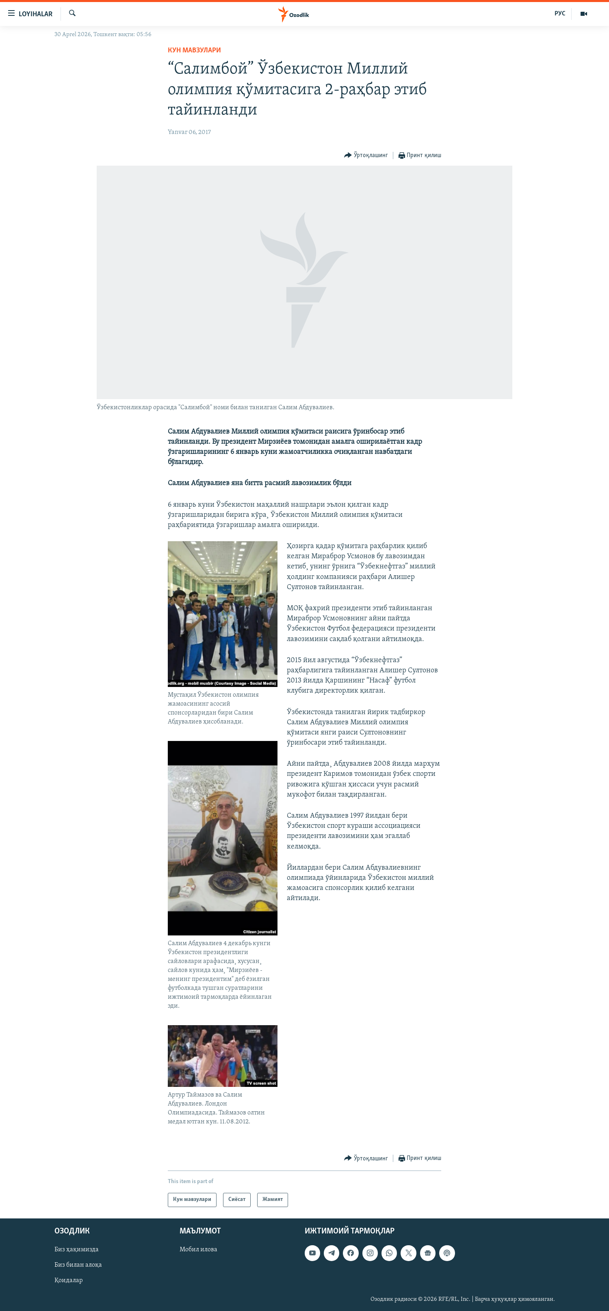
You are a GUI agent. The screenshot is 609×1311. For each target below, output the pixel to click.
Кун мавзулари (194, 50)
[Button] (366, 155)
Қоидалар (68, 1280)
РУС (560, 14)
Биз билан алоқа (78, 1265)
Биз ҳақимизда (76, 1249)
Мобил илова (198, 1249)
